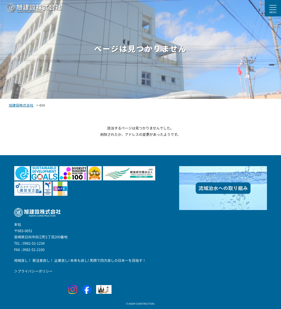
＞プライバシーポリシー (33, 271)
